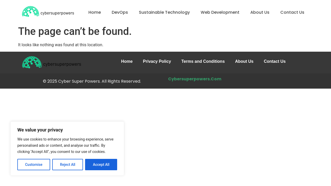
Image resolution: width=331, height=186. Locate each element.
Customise (33, 164)
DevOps (120, 13)
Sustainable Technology (164, 13)
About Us (259, 13)
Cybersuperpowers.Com (194, 79)
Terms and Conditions (203, 61)
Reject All (67, 164)
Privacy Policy (157, 61)
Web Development (220, 13)
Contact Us (292, 13)
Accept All (101, 164)
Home (94, 13)
